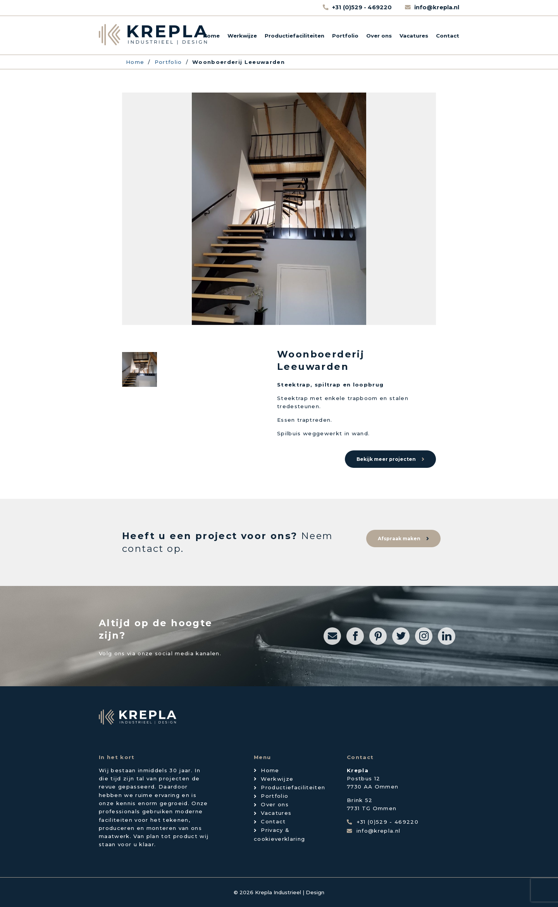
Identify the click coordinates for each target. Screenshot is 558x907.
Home (211, 36)
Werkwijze (242, 36)
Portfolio (345, 36)
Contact (447, 36)
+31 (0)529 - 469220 (362, 7)
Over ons (379, 36)
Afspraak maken (399, 538)
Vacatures (414, 36)
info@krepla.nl (436, 7)
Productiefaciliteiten (294, 36)
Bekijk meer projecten (386, 459)
